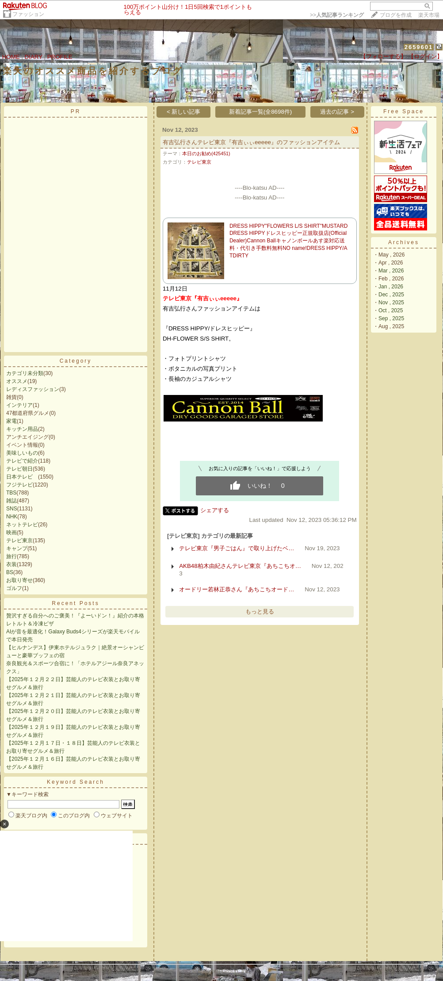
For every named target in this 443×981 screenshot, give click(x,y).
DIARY (33, 57)
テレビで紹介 (22, 461)
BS (9, 572)
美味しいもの (22, 453)
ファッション (28, 14)
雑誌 (11, 501)
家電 (11, 421)
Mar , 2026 (391, 271)
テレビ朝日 (19, 469)
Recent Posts (75, 603)
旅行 (11, 556)
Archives (403, 242)
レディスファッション (32, 389)
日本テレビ (22, 477)
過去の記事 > (337, 111)
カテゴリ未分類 (24, 373)
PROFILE (60, 57)
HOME (11, 57)
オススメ (16, 381)
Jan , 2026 (390, 287)
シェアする (214, 510)
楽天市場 (428, 15)
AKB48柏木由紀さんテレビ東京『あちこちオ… (240, 566)
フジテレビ (19, 485)
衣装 (11, 564)
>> (337, 15)
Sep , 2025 (391, 318)
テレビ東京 (19, 540)
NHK (11, 516)
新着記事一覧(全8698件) (260, 111)
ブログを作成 (396, 15)
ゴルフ (14, 588)
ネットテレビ (22, 524)
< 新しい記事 (184, 111)
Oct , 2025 (390, 310)
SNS (11, 509)
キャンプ (16, 548)
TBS (11, 493)
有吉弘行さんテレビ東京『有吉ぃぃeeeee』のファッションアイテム (251, 142)
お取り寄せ (19, 580)
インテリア (19, 405)
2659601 (419, 47)
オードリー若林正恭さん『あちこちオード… (236, 589)
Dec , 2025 (391, 294)
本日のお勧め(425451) (206, 153)
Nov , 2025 (391, 302)
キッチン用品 (22, 429)
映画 (11, 532)
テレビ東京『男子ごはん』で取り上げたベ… (236, 548)
